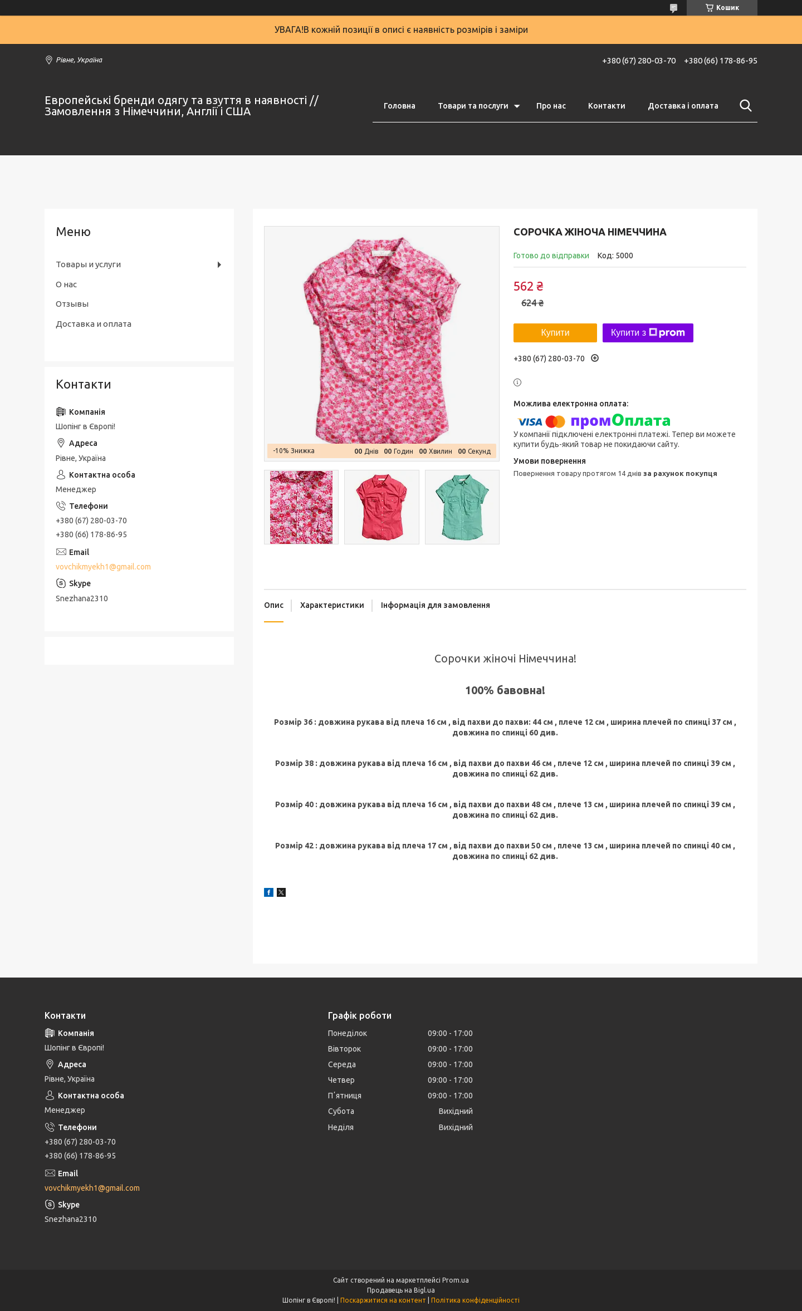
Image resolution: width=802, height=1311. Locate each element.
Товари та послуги (473, 105)
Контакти (606, 105)
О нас (66, 284)
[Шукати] (743, 106)
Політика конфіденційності (475, 1300)
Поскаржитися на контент (383, 1300)
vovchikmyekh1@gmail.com (103, 566)
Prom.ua (455, 1280)
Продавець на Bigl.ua (401, 1290)
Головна (399, 105)
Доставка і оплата (683, 105)
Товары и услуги (88, 264)
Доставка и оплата (93, 323)
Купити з (648, 333)
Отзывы (72, 303)
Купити (555, 332)
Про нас (551, 105)
